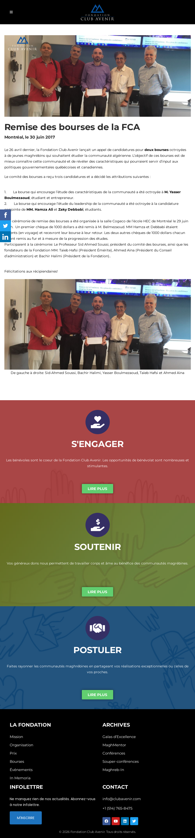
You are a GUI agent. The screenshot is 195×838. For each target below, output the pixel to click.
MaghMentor (114, 745)
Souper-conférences (120, 761)
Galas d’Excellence (119, 736)
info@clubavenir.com (121, 799)
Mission (16, 736)
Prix (13, 753)
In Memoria (20, 778)
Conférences (113, 753)
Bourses (17, 761)
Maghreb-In (113, 769)
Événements (21, 769)
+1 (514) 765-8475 (117, 808)
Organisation (21, 745)
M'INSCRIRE (25, 817)
